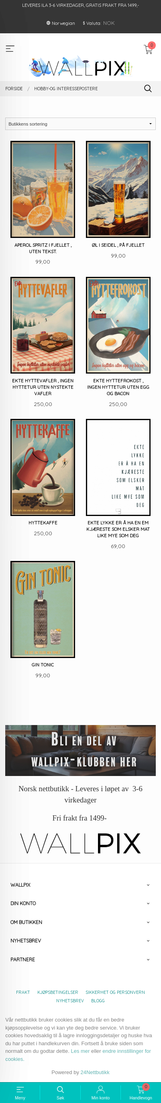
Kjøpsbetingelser (57, 992)
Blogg (98, 1000)
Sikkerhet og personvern (115, 992)
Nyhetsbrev (70, 1000)
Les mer (80, 1051)
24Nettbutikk (95, 1072)
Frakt (23, 992)
